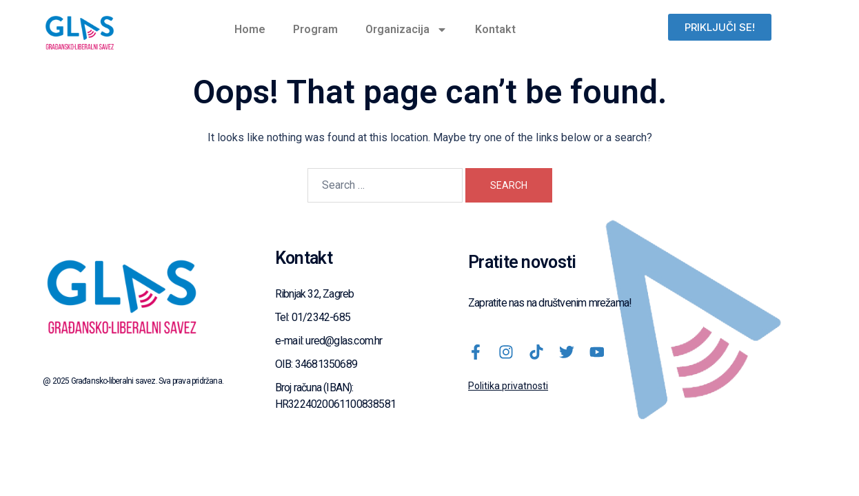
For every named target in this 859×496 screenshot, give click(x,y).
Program (315, 29)
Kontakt (495, 29)
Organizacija (406, 29)
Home (249, 29)
